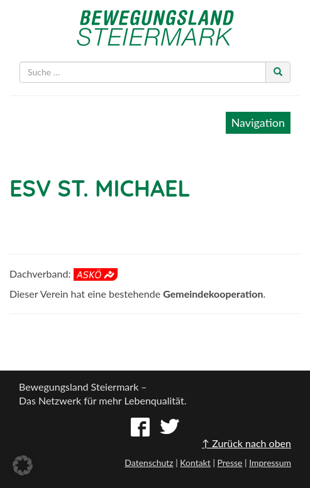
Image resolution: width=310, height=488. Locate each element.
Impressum (270, 462)
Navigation (258, 122)
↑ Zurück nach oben (246, 443)
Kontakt (195, 462)
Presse (229, 462)
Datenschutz (149, 462)
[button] (22, 465)
